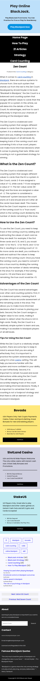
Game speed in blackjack (13, 579)
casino (18, 360)
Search (33, 623)
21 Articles (20, 49)
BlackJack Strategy (16, 560)
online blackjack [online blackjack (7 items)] (11, 551)
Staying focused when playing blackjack (18, 571)
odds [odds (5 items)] (23, 546)
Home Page (20, 37)
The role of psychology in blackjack (17, 584)
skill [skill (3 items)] (24, 551)
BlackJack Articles (15, 557)
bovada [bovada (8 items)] (28, 540)
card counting (24, 77)
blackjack (4, 80)
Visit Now (20, 440)
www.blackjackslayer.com (11, 635)
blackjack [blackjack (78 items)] (15, 540)
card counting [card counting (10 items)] (11, 546)
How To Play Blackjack (17, 565)
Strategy (20, 55)
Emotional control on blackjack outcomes (19, 575)
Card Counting (20, 61)
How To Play (20, 43)
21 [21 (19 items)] (6, 540)
